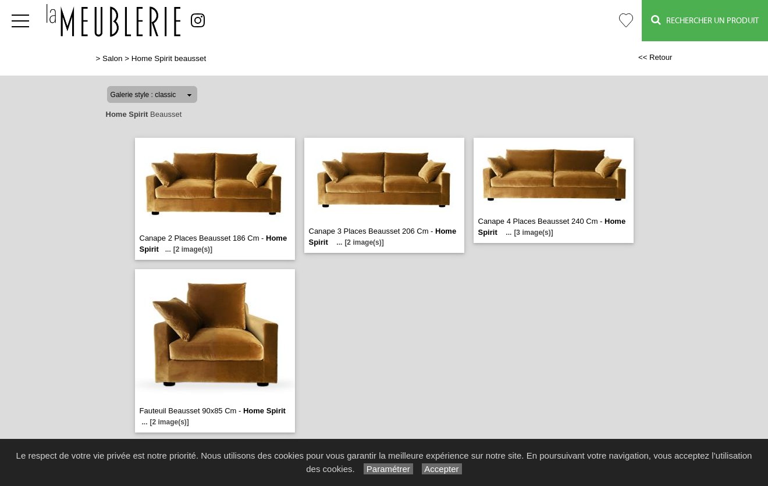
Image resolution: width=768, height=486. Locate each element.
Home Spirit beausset (168, 58)
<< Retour (655, 57)
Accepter (441, 469)
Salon (112, 58)
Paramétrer (388, 469)
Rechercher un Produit (705, 20)
